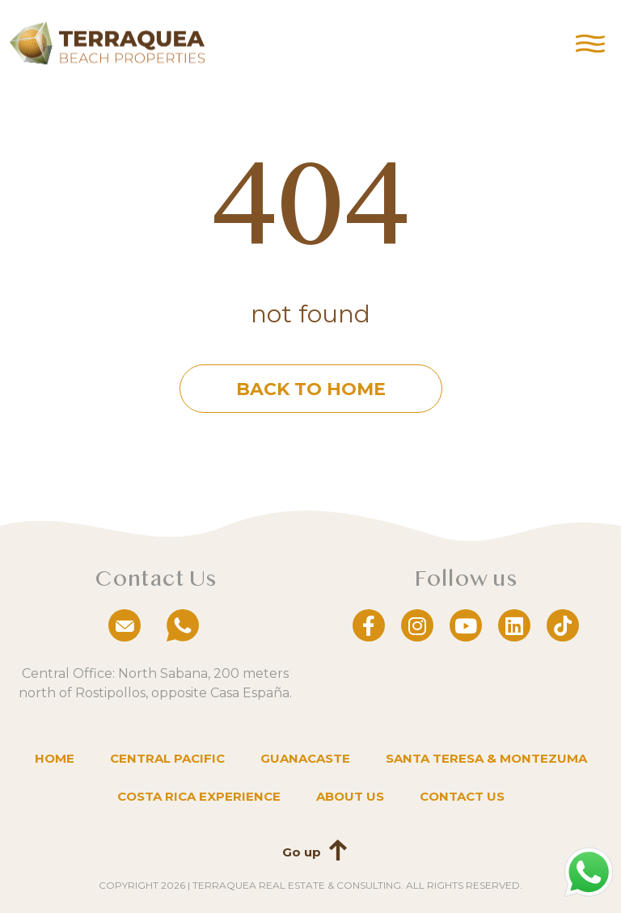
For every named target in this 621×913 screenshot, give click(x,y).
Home (54, 758)
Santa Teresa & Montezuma (486, 758)
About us (350, 796)
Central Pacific (167, 758)
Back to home (311, 389)
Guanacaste (305, 758)
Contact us (462, 796)
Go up (301, 852)
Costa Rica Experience (199, 796)
